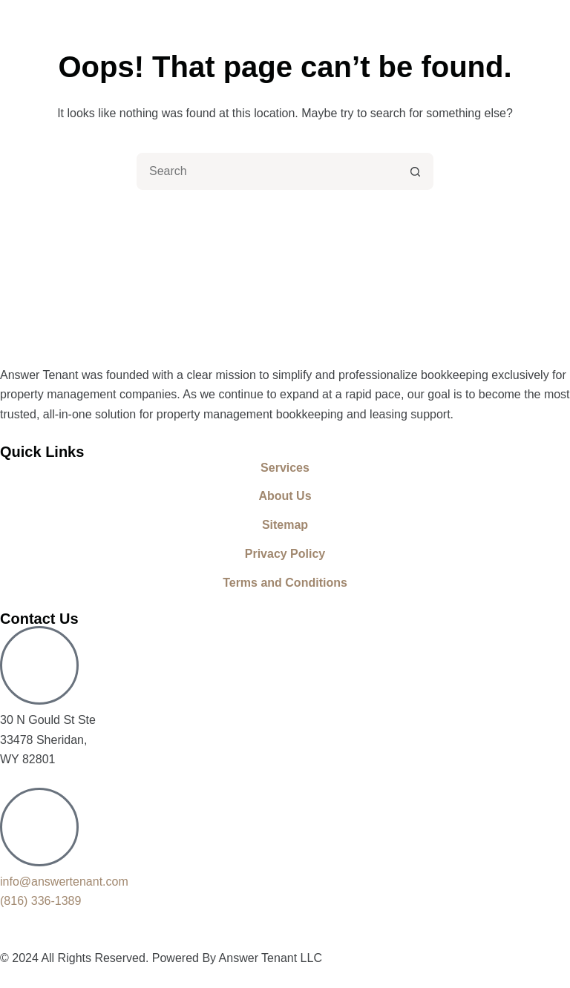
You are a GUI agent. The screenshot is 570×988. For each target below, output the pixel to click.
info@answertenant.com (64, 881)
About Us (284, 496)
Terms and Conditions (285, 582)
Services (285, 467)
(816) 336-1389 (40, 901)
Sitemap (285, 524)
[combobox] (268, 171)
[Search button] (415, 171)
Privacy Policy (285, 553)
